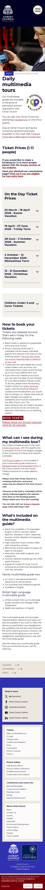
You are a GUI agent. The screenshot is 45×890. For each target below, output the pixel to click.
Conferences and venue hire (20, 783)
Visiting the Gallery (15, 766)
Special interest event (16, 798)
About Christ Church (16, 806)
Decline (28, 886)
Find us (10, 754)
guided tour (21, 120)
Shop (9, 745)
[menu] (37, 9)
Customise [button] (6, 886)
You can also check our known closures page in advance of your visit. (23, 359)
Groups (10, 736)
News (9, 810)
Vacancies (11, 821)
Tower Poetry (12, 827)
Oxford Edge (12, 830)
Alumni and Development (18, 824)
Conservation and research (18, 775)
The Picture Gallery (11, 460)
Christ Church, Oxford (18, 702)
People (10, 818)
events (5, 123)
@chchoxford (15, 696)
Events (10, 816)
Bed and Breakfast (15, 786)
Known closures (13, 751)
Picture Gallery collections (18, 769)
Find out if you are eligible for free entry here (21, 175)
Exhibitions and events (16, 772)
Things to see (12, 739)
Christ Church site (11, 448)
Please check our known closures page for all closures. (21, 423)
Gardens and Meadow (16, 742)
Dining (9, 795)
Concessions (12, 748)
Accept (38, 886)
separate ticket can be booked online (20, 466)
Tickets (10, 730)
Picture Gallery (13, 762)
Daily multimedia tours (16, 733)
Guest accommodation (16, 789)
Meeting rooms (13, 792)
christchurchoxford (17, 707)
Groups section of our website (21, 166)
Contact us (11, 813)
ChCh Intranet (13, 836)
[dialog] (22, 882)
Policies (10, 833)
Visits (8, 74)
